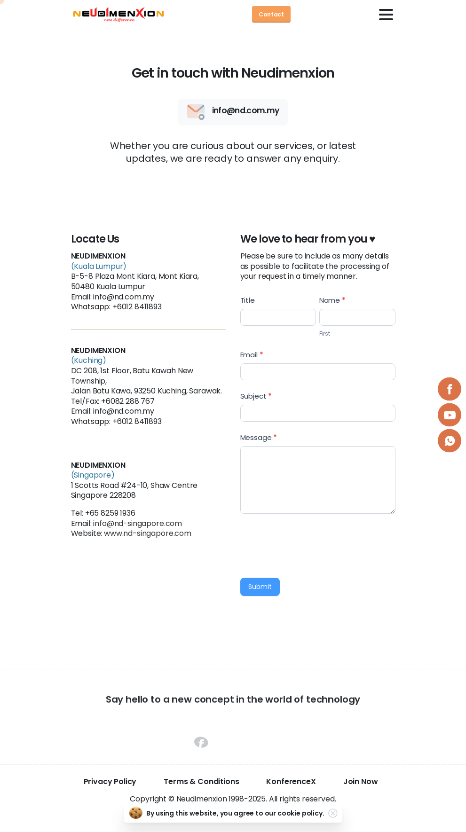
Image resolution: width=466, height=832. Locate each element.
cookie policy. (300, 813)
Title (247, 300)
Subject (256, 396)
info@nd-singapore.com (137, 523)
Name (332, 300)
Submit (260, 586)
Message (258, 437)
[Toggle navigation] (386, 15)
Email (251, 355)
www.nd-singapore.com (147, 533)
